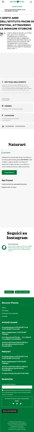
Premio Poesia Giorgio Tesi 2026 (15, 373)
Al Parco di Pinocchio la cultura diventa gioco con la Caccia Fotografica (15, 344)
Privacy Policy (12, 428)
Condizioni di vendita (14, 429)
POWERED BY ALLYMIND (17, 426)
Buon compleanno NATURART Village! (14, 333)
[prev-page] (2, 11)
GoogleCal (20, 126)
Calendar (9, 126)
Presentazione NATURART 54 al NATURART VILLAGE (15, 10)
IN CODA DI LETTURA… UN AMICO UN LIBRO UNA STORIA (16, 338)
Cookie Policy (20, 428)
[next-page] (31, 11)
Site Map (23, 429)
